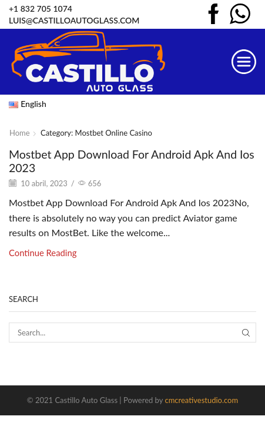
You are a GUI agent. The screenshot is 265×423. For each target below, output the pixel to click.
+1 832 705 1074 (40, 9)
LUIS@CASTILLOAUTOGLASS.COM (74, 20)
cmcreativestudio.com (201, 400)
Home (19, 132)
